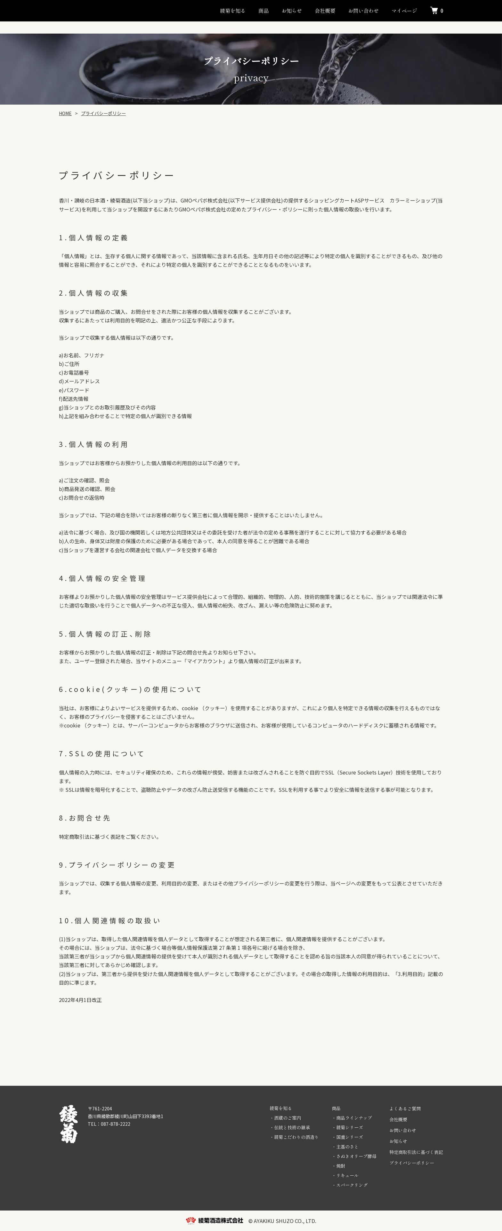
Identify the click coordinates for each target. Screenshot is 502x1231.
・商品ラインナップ (352, 1118)
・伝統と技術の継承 (290, 1127)
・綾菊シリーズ (347, 1127)
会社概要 (325, 10)
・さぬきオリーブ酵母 (354, 1156)
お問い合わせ (363, 10)
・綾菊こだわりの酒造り (294, 1137)
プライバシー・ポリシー (275, 209)
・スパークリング (350, 1185)
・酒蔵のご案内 (285, 1118)
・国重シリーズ (347, 1137)
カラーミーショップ (413, 200)
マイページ (404, 10)
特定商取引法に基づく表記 (416, 1152)
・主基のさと (345, 1146)
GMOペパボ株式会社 (204, 200)
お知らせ (291, 10)
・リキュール (345, 1175)
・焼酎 (338, 1166)
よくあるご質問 (405, 1108)
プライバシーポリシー (411, 1163)
